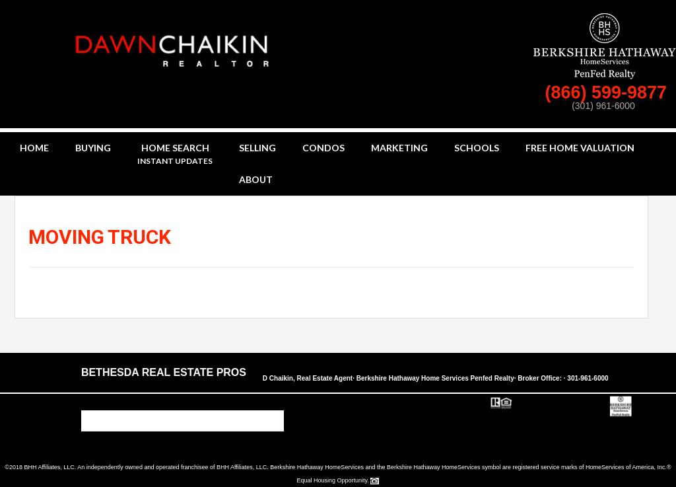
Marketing (399, 147)
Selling (257, 147)
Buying (93, 147)
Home (34, 147)
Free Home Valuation (579, 147)
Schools (476, 147)
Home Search (175, 155)
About (256, 179)
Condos (323, 147)
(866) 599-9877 (608, 92)
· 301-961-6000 (586, 378)
